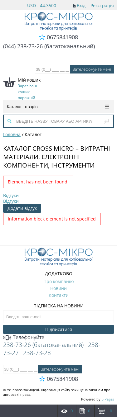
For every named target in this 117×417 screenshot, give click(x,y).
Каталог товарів (58, 106)
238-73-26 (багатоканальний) (43, 345)
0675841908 (62, 37)
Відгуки (11, 195)
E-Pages (107, 399)
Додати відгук (22, 208)
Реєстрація (102, 5)
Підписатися (58, 329)
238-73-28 (37, 353)
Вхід (81, 5)
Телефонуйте (23, 337)
